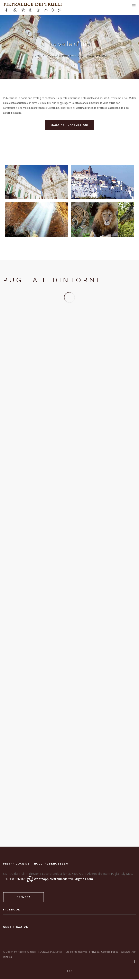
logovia (7, 957)
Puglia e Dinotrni (61, 55)
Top (70, 971)
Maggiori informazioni (69, 125)
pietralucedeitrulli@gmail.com (71, 879)
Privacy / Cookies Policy (104, 951)
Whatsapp (38, 879)
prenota (23, 897)
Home (36, 55)
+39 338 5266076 (14, 879)
